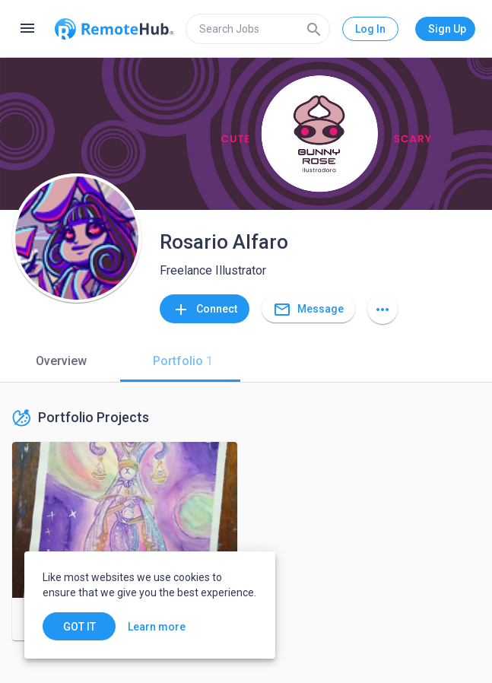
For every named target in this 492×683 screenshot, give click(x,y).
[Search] (314, 29)
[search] (258, 29)
